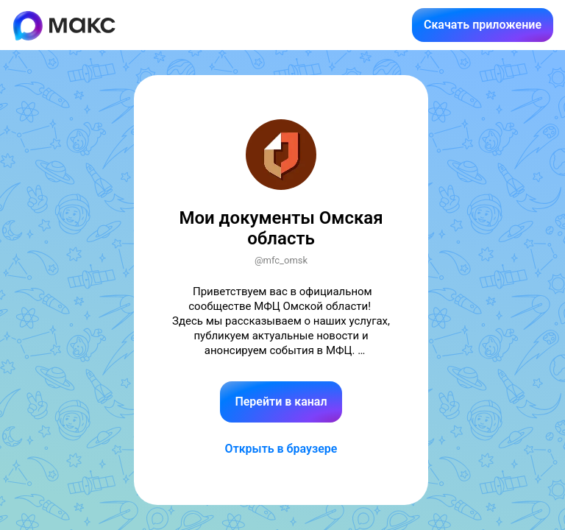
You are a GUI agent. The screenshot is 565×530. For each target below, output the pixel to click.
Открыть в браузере (281, 449)
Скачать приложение (482, 25)
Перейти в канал (281, 402)
